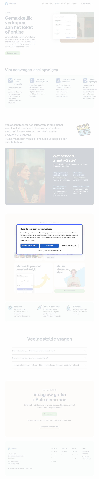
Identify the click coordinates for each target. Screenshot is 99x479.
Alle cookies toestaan (29, 246)
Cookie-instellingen (69, 246)
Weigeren (49, 246)
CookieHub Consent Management (52, 250)
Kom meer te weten (27, 240)
